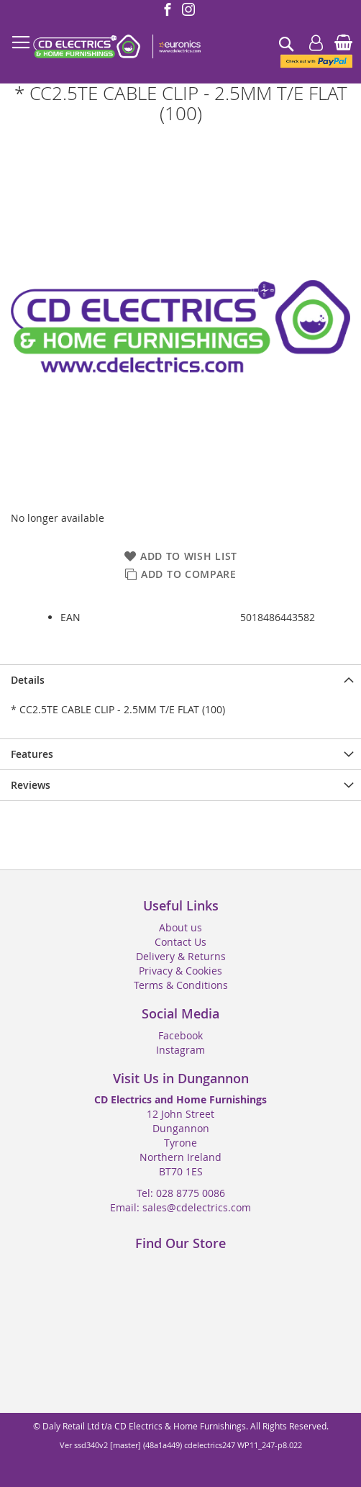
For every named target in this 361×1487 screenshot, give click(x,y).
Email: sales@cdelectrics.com (180, 1207)
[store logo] (116, 47)
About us (180, 927)
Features (32, 754)
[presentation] (180, 679)
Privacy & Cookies (180, 970)
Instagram (180, 1050)
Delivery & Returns (181, 956)
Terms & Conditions (181, 985)
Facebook (180, 1035)
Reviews (30, 785)
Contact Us (180, 942)
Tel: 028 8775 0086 (181, 1193)
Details (28, 680)
